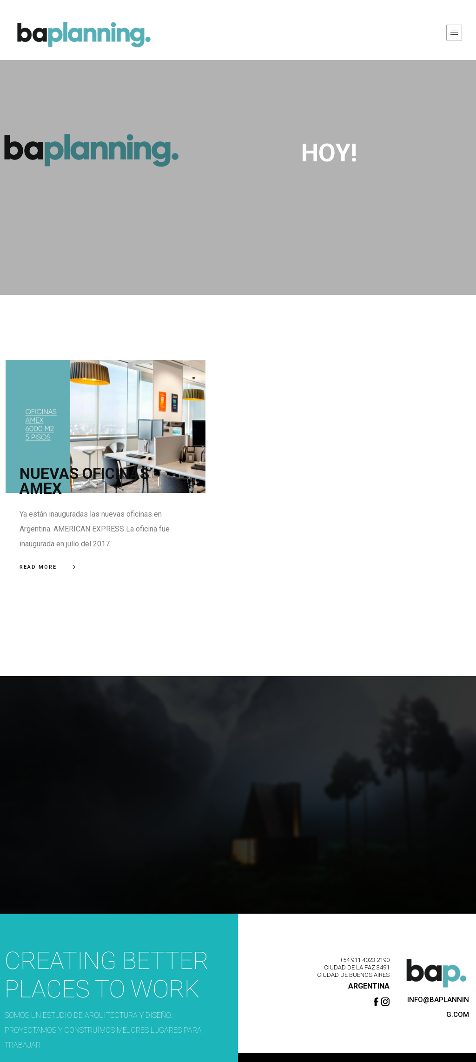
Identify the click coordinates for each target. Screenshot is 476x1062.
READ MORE (47, 567)
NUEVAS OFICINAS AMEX (84, 481)
